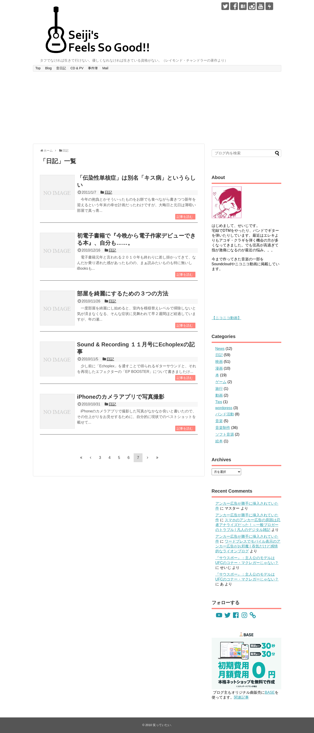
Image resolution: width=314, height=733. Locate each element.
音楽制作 (222, 428)
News (220, 349)
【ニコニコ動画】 (226, 318)
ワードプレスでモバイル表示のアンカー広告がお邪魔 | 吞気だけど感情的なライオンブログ (248, 546)
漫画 (219, 368)
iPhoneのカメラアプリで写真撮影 (120, 397)
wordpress (224, 408)
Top (38, 68)
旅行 (219, 389)
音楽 (219, 421)
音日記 (61, 68)
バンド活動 (224, 414)
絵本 (219, 441)
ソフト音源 (224, 434)
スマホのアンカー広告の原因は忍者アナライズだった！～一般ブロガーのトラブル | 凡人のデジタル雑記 (248, 525)
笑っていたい (162, 725)
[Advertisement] (157, 107)
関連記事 (241, 697)
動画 (219, 395)
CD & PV (77, 68)
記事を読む (185, 217)
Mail (105, 68)
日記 (108, 192)
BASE (270, 692)
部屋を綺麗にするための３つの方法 (122, 293)
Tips (218, 402)
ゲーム (221, 382)
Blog (48, 68)
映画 (219, 362)
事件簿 (93, 68)
